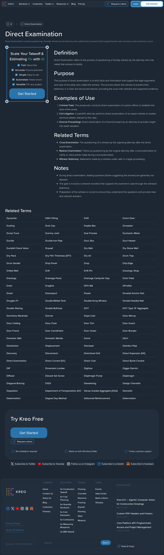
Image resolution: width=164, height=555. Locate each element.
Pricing (81, 3)
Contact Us (48, 493)
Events (98, 489)
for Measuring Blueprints (66, 526)
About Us (47, 498)
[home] (8, 4)
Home (45, 489)
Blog (73, 3)
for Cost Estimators (65, 513)
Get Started (151, 4)
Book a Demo (101, 498)
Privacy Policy (13, 523)
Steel (80, 515)
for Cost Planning (64, 498)
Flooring (81, 489)
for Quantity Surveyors (65, 506)
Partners (46, 511)
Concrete (82, 493)
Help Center (101, 493)
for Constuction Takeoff (67, 491)
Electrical (82, 498)
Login (135, 3)
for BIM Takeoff (67, 531)
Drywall (81, 507)
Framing (81, 502)
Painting (82, 511)
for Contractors (67, 519)
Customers (38, 3)
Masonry (82, 520)
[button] (24, 4)
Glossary (99, 502)
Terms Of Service (15, 530)
